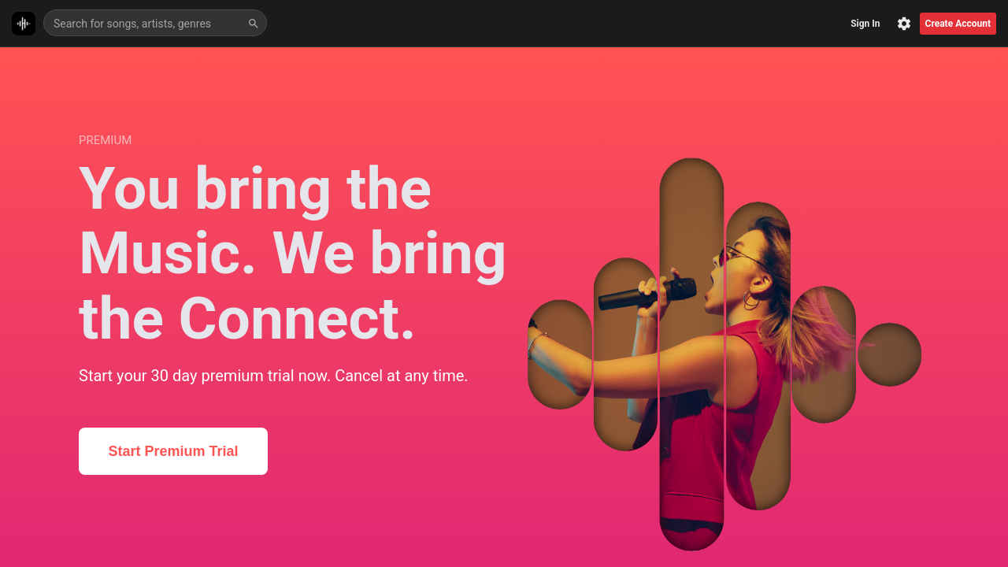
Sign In (865, 23)
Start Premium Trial (173, 451)
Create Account (958, 23)
